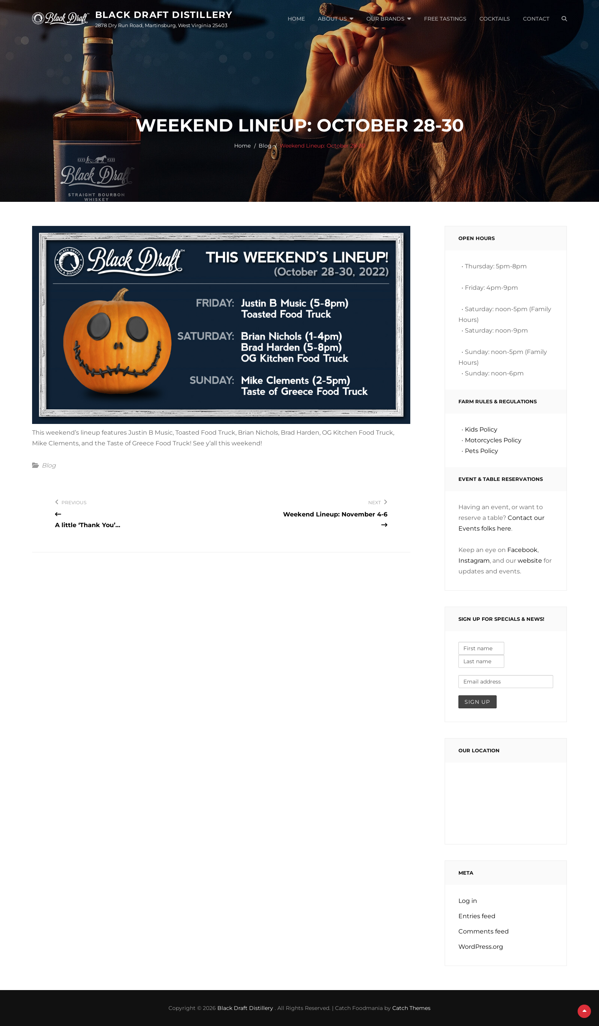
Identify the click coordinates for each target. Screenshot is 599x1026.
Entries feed (476, 916)
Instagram (474, 560)
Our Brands (385, 18)
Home (296, 18)
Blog (265, 145)
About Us (332, 18)
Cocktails (494, 18)
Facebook (522, 550)
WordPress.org (480, 946)
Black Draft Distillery (163, 14)
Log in (467, 900)
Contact (536, 18)
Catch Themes (411, 1008)
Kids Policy (481, 429)
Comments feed (483, 931)
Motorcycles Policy (493, 440)
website (530, 560)
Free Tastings (445, 18)
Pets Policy (481, 451)
